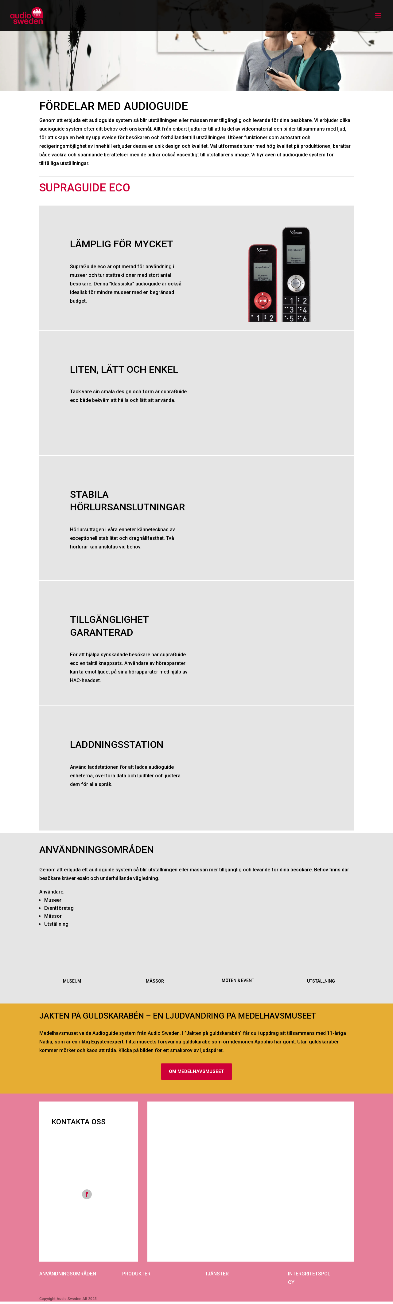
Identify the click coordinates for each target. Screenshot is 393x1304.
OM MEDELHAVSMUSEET (196, 1072)
